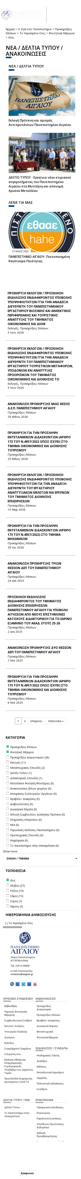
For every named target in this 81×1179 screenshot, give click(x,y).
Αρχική (10, 29)
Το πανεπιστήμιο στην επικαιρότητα (16, 1114)
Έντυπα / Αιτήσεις (14, 1026)
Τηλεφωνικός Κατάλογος (50, 1107)
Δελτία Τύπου (12, 1107)
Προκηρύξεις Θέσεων (48, 1015)
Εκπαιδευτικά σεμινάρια (50, 1072)
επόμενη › (36, 721)
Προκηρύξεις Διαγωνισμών (44, 1007)
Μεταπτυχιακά (45, 1031)
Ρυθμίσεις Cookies (15, 1165)
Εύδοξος (9, 1043)
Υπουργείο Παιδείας (15, 1031)
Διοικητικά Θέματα (47, 1026)
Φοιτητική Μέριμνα (62, 33)
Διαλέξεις (42, 1061)
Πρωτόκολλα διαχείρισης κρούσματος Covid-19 (18, 1080)
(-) (6, 923)
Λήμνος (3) (16, 906)
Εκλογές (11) (18, 762)
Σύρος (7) (16, 901)
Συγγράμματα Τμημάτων (17, 1048)
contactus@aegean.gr (23, 974)
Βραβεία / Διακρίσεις (48, 1020)
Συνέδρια (42, 1089)
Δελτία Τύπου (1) (21, 773)
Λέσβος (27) (17, 885)
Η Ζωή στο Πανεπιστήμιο (35, 29)
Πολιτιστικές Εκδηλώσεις (50, 1083)
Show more (10, 851)
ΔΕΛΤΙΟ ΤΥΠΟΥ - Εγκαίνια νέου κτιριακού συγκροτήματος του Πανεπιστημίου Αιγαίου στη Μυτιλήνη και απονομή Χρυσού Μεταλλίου (40, 184)
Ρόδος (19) (17, 891)
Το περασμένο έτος (32, 33)
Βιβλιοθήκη (10, 1006)
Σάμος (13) (16, 896)
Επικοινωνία (43, 1113)
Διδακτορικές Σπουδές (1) (26, 778)
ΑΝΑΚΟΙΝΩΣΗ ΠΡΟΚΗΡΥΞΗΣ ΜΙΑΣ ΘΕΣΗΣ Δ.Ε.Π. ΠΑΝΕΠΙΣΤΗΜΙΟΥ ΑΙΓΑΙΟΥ (39, 406)
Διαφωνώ (27, 1173)
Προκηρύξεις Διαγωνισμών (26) (29, 757)
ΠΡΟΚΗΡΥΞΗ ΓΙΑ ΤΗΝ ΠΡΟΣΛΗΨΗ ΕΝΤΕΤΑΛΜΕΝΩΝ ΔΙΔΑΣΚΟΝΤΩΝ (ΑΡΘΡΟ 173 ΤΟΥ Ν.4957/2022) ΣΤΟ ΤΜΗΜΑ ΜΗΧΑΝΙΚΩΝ (39, 532)
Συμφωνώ (10, 1173)
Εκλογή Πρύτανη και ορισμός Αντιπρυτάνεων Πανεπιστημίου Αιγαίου (40, 122)
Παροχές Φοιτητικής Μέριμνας (15, 1013)
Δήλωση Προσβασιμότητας (47, 1134)
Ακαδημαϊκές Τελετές (48, 1055)
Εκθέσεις (41, 1066)
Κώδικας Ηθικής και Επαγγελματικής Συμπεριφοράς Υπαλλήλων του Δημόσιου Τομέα (18, 1066)
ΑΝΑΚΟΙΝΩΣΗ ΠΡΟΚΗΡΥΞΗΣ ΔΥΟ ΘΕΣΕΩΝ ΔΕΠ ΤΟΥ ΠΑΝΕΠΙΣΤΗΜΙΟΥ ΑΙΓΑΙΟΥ (39, 650)
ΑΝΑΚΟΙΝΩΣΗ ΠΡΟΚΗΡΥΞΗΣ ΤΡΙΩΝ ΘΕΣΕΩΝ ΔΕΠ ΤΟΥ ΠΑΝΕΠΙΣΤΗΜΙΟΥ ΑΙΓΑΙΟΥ (34, 567)
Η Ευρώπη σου (12, 1054)
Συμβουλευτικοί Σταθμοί (18, 1020)
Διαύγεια (9, 1037)
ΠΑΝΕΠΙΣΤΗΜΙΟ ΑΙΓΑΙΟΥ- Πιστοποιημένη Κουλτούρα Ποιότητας (39, 259)
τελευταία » (56, 721)
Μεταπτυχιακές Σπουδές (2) (27, 768)
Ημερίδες (42, 1078)
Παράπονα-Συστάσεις (49, 1118)
